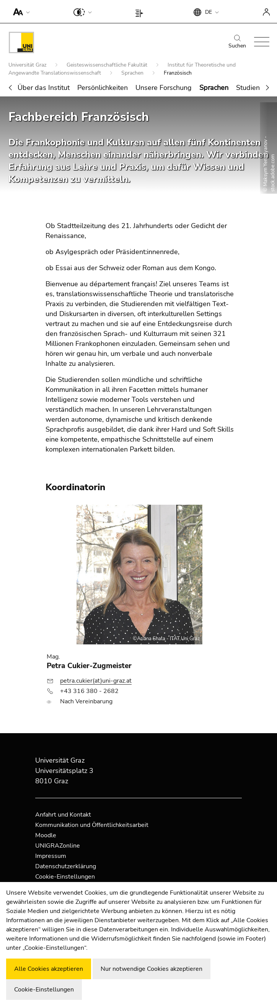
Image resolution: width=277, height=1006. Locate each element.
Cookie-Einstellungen (65, 876)
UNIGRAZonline (57, 845)
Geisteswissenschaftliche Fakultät (108, 64)
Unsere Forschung (163, 87)
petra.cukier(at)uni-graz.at (96, 681)
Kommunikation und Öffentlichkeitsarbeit (91, 825)
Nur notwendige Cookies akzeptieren (151, 969)
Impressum (50, 856)
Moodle (45, 835)
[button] (20, 11)
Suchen (237, 42)
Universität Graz (28, 64)
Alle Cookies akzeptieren (48, 969)
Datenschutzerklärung (65, 866)
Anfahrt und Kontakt (63, 814)
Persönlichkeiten (102, 87)
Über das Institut (44, 87)
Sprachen (133, 73)
